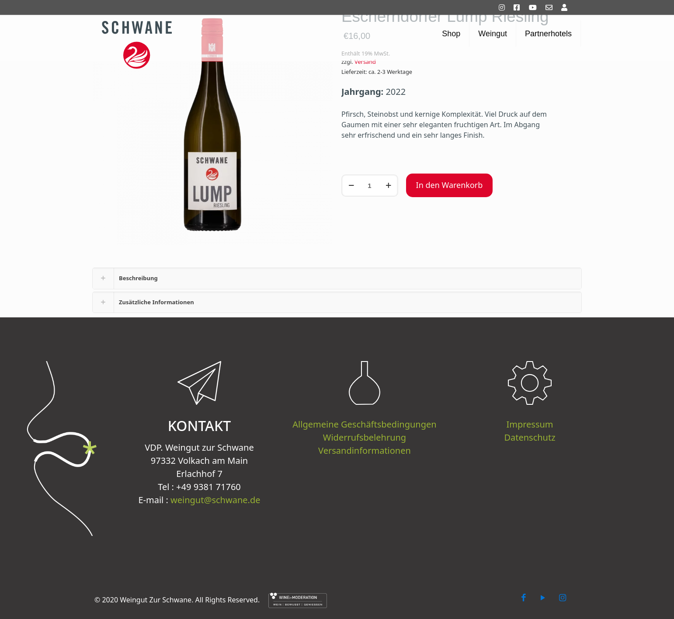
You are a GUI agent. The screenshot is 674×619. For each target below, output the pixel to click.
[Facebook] (520, 7)
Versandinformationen (364, 450)
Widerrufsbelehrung (364, 437)
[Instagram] (505, 7)
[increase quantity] (388, 186)
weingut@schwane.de (215, 500)
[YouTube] (536, 7)
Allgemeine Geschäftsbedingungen (364, 424)
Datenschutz (529, 437)
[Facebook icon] (523, 597)
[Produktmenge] (369, 185)
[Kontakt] (552, 7)
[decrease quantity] (351, 186)
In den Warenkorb (449, 185)
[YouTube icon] (543, 597)
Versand (365, 62)
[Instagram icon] (562, 597)
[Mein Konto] (567, 7)
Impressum (529, 424)
